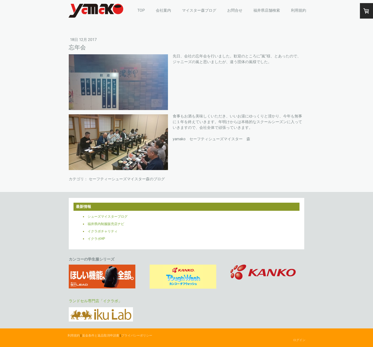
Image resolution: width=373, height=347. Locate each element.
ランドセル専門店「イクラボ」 (95, 301)
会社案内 (163, 10)
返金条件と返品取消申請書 (100, 335)
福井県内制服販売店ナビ (106, 224)
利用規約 (298, 10)
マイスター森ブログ (199, 10)
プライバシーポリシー (136, 335)
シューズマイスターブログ (108, 216)
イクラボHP (96, 239)
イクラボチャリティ (103, 231)
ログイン (299, 340)
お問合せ (234, 10)
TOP (141, 10)
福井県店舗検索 (266, 10)
